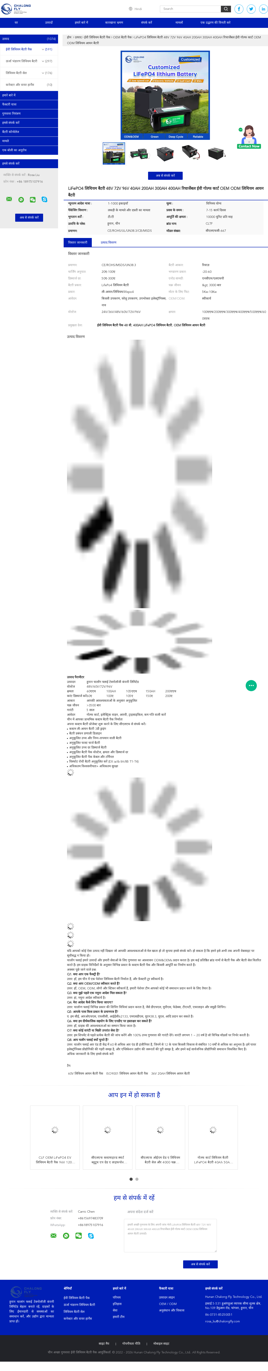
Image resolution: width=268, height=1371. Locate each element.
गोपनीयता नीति (131, 1343)
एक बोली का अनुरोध (14, 150)
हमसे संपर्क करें (10, 122)
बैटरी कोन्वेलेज (10, 132)
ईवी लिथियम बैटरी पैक (29, 49)
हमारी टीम (118, 1317)
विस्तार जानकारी (77, 242)
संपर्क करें (146, 22)
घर (16, 22)
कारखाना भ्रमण (114, 22)
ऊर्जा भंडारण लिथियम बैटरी (29, 61)
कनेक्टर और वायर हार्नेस (29, 85)
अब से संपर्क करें (165, 175)
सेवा (115, 1310)
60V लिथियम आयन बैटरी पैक (85, 1073)
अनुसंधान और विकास (171, 1310)
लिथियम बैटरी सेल (29, 73)
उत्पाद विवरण (108, 242)
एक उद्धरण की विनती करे (215, 22)
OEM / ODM (168, 1304)
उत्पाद (29, 39)
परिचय (117, 1297)
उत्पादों (49, 22)
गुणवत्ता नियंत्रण (11, 113)
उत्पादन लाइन (167, 1297)
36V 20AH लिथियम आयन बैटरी (170, 1073)
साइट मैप (104, 1343)
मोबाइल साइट (161, 1343)
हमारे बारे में (81, 22)
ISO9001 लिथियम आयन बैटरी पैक (127, 1073)
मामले (5, 141)
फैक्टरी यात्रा (9, 104)
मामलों (179, 22)
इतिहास (117, 1304)
